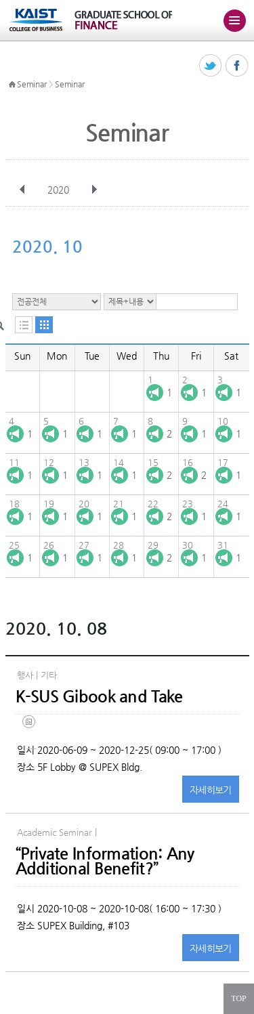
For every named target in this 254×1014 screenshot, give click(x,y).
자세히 (211, 789)
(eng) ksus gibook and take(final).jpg (31, 732)
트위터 (211, 66)
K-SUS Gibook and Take (99, 696)
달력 (44, 324)
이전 (22, 190)
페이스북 (237, 66)
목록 (24, 324)
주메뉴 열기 (234, 20)
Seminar (32, 84)
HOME (12, 84)
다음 (94, 190)
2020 (59, 189)
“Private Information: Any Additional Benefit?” (105, 861)
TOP (238, 998)
